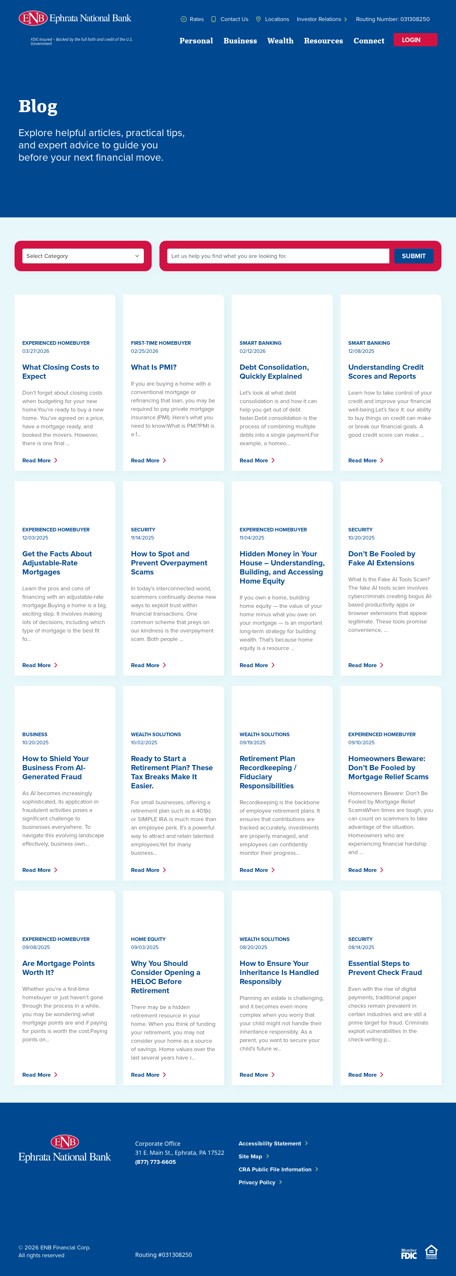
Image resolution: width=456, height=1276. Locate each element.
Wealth (280, 40)
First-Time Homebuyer (161, 343)
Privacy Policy (257, 1182)
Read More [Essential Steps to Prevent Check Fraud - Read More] (362, 1075)
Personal (196, 40)
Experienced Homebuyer (56, 343)
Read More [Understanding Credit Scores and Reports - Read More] (362, 460)
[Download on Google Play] (421, 1226)
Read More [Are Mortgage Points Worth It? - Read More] (36, 1075)
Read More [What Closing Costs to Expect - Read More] (36, 460)
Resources (323, 40)
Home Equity (148, 939)
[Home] (75, 18)
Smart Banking (261, 343)
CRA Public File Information (275, 1169)
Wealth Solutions (156, 734)
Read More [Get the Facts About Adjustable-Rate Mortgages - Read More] (36, 665)
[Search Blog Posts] (278, 256)
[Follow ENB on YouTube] (421, 1187)
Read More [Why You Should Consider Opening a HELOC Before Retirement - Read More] (145, 1075)
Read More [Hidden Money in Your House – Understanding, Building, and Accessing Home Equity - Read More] (254, 665)
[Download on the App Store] (386, 1226)
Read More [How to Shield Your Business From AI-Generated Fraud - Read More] (36, 870)
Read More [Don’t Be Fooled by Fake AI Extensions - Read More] (362, 665)
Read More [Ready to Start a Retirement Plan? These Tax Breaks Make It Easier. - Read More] (145, 870)
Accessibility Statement (270, 1143)
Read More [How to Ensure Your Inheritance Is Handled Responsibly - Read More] (254, 1075)
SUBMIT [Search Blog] (414, 256)
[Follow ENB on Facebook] (377, 1154)
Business (240, 40)
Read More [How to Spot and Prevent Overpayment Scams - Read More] (145, 665)
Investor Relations (322, 19)
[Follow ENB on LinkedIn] (415, 1154)
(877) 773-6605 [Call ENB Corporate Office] (155, 1162)
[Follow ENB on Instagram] (382, 1187)
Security (143, 529)
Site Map (250, 1156)
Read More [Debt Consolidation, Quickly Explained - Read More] (254, 460)
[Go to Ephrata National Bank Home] (64, 1148)
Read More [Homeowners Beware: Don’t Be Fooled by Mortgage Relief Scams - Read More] (362, 870)
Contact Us (230, 19)
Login (411, 39)
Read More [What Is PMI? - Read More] (145, 460)
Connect (369, 40)
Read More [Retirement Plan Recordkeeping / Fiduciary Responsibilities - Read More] (254, 870)
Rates (192, 19)
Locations (272, 19)
